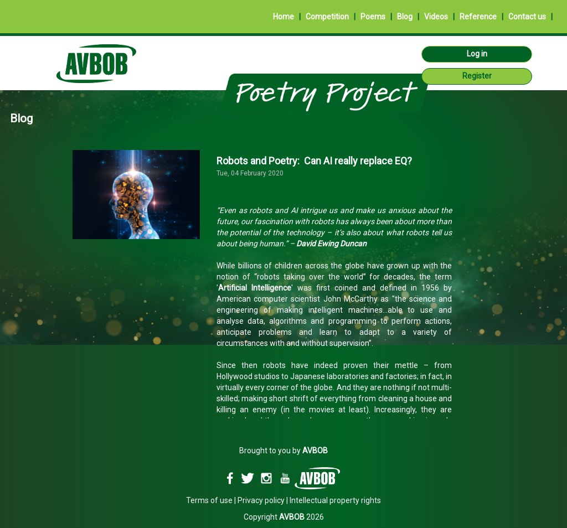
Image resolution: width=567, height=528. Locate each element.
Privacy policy (261, 500)
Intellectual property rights (335, 500)
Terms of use (209, 500)
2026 (301, 517)
